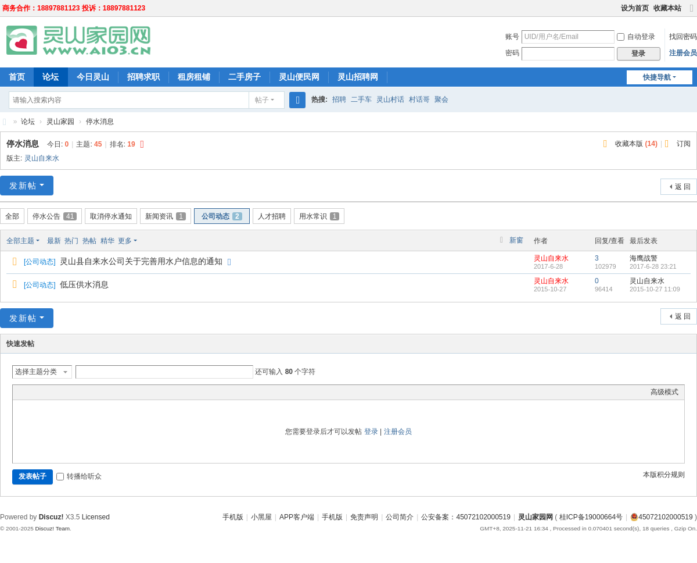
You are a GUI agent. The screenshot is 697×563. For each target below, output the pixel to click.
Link (62, 392)
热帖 (89, 241)
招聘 (339, 99)
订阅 (684, 144)
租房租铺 (194, 76)
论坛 (50, 76)
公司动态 (222, 216)
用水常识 (319, 216)
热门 (71, 241)
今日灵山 (93, 76)
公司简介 (400, 517)
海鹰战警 (644, 258)
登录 (371, 431)
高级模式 (664, 392)
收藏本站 (667, 8)
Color (33, 392)
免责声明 (364, 517)
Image (47, 392)
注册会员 (683, 53)
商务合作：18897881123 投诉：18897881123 (73, 8)
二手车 (361, 99)
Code (91, 392)
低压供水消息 (84, 284)
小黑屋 (261, 517)
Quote (76, 392)
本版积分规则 (664, 475)
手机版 (232, 517)
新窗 (516, 240)
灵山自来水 (41, 158)
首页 (17, 76)
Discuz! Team (52, 528)
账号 (512, 37)
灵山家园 (60, 121)
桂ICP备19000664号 (591, 517)
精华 (107, 241)
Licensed (96, 517)
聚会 (441, 99)
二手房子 (244, 76)
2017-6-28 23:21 (653, 266)
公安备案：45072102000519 (465, 517)
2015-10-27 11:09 (655, 289)
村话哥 (419, 99)
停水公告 (55, 216)
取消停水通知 (111, 216)
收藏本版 (636, 144)
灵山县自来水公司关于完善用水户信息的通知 (141, 261)
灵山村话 (390, 99)
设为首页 (635, 8)
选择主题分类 (36, 372)
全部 (12, 216)
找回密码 (683, 37)
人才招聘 (272, 216)
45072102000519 (661, 517)
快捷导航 (657, 77)
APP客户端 (296, 517)
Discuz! (51, 517)
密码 (512, 53)
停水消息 (100, 121)
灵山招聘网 (357, 76)
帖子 (262, 100)
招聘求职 (143, 76)
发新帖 (23, 185)
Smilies (106, 392)
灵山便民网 (299, 76)
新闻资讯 (165, 216)
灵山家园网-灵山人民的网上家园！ (4, 121)
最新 (54, 241)
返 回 (683, 187)
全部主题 (20, 241)
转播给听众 (79, 476)
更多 (125, 241)
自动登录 (636, 37)
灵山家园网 (535, 517)
